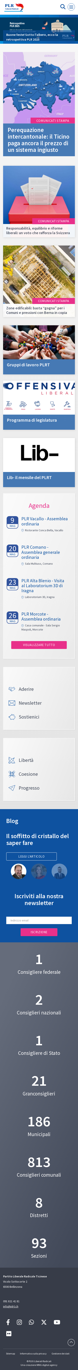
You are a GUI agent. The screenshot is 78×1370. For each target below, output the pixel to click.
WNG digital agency (47, 1364)
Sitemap (10, 1353)
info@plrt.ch (10, 1306)
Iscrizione (39, 932)
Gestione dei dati (60, 1353)
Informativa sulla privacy (33, 1353)
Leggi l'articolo (31, 856)
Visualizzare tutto (39, 645)
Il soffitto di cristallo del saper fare (37, 839)
